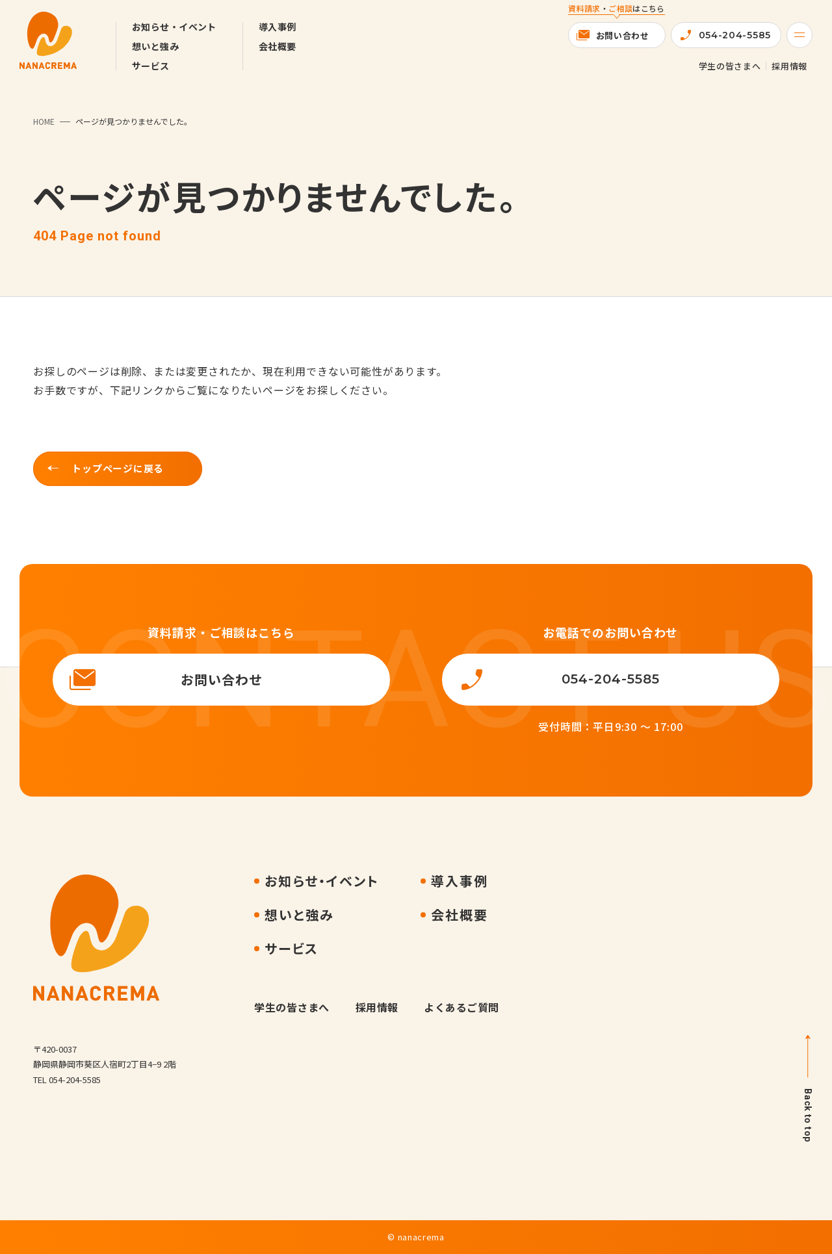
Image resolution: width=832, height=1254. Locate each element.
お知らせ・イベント (174, 26)
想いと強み (155, 46)
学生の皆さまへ (730, 66)
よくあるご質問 (461, 1007)
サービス (151, 65)
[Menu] (799, 35)
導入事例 (277, 26)
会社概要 (277, 46)
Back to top (807, 1115)
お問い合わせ (622, 35)
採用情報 (789, 66)
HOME (44, 121)
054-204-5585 (735, 35)
